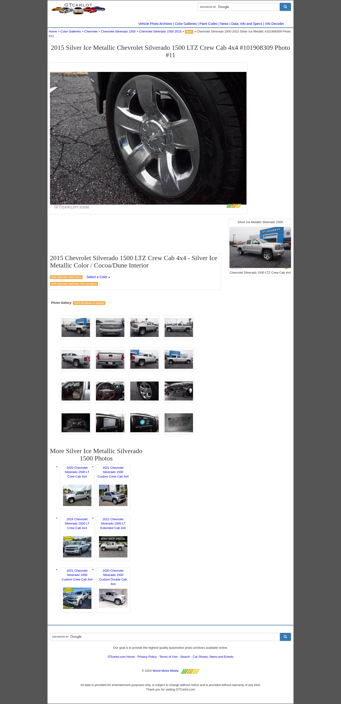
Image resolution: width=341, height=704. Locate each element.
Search (185, 656)
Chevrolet (91, 31)
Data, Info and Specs (246, 24)
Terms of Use (168, 656)
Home (53, 31)
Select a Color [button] (98, 277)
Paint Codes (209, 24)
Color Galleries (186, 24)
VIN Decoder (274, 24)
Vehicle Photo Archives (155, 24)
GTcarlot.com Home (121, 656)
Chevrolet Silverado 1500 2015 (160, 31)
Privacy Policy (147, 656)
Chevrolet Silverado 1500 (118, 31)
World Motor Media (166, 670)
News (224, 24)
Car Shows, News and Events (213, 656)
